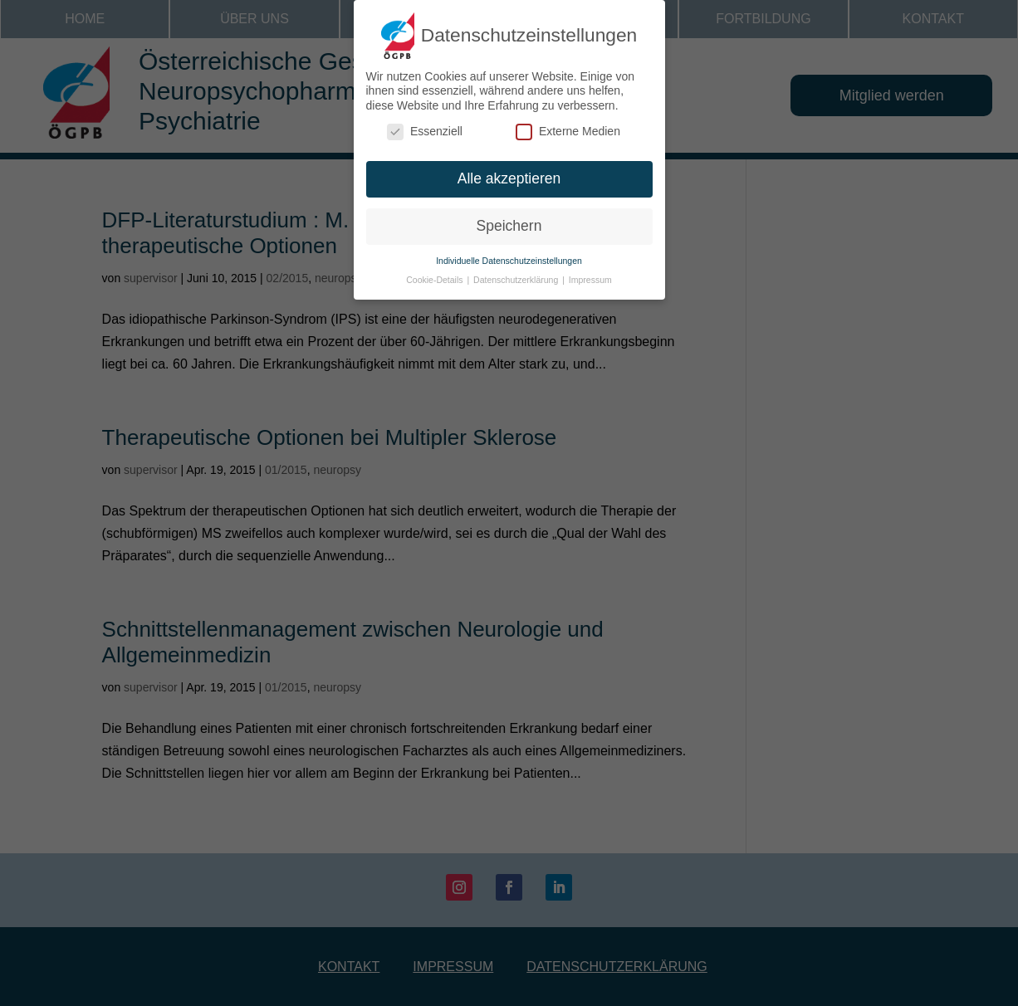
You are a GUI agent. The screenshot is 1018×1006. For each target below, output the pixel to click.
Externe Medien (568, 123)
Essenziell (425, 123)
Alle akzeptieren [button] (509, 170)
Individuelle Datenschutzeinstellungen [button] (509, 251)
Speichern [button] (509, 216)
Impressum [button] (590, 271)
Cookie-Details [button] (435, 271)
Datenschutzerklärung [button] (516, 271)
